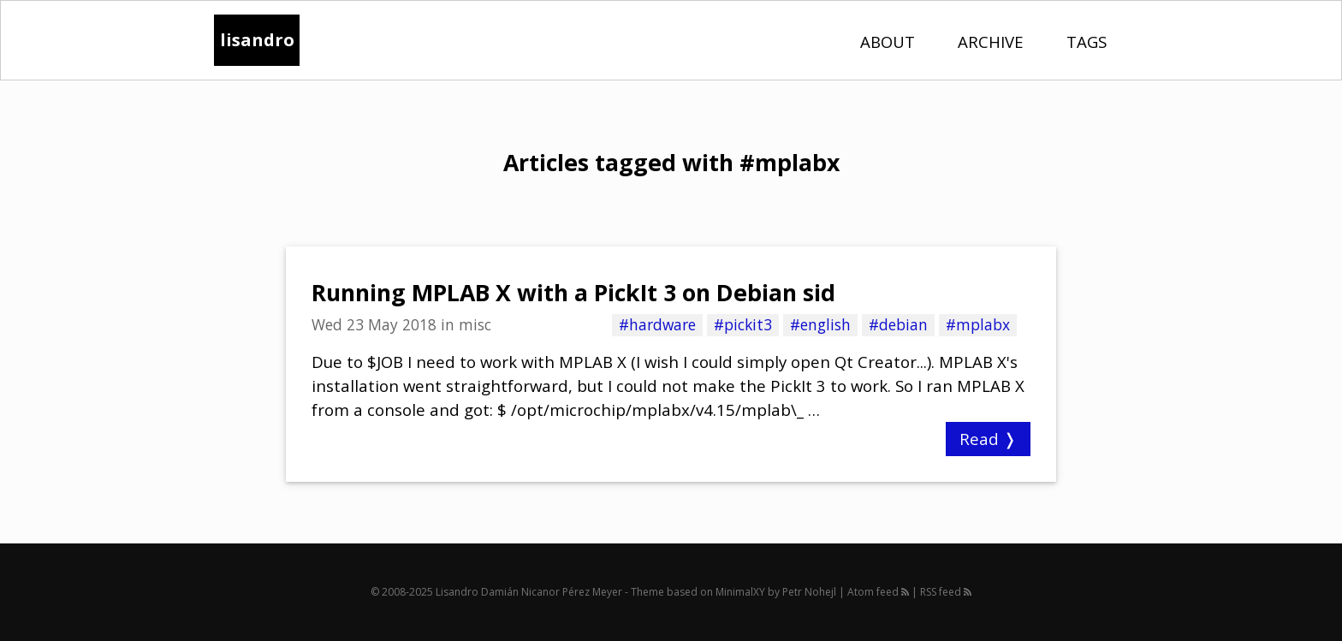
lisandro (257, 39)
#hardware (657, 324)
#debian (898, 324)
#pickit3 (743, 324)
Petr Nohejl (809, 592)
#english (820, 324)
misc (475, 324)
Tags (1086, 41)
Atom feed (878, 592)
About (887, 41)
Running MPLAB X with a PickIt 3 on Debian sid (573, 292)
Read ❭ (988, 438)
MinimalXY (740, 592)
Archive (991, 41)
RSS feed (945, 592)
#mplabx (978, 324)
